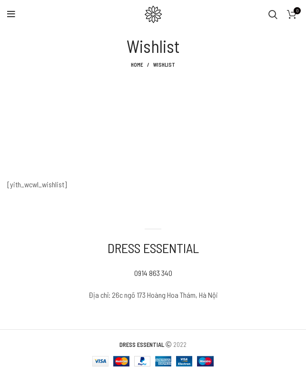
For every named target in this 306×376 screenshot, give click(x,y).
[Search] (273, 14)
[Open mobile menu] (11, 14)
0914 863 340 (153, 272)
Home (137, 64)
